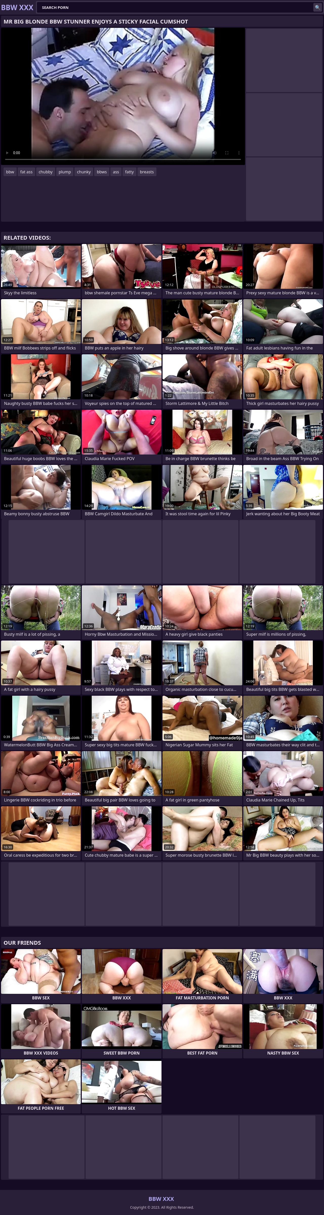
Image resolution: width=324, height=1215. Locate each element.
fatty (129, 172)
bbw (10, 172)
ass (116, 172)
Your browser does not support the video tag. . (123, 96)
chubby (46, 172)
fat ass (26, 172)
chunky (84, 172)
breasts (147, 172)
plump (65, 172)
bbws (102, 172)
